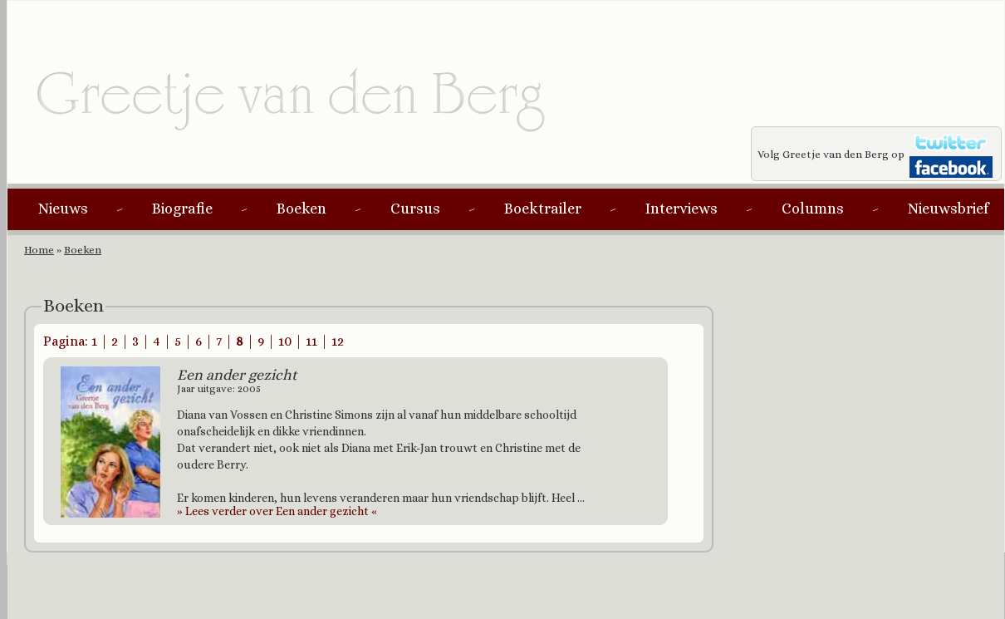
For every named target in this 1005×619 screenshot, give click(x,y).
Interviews (681, 208)
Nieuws (63, 208)
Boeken (301, 208)
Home (39, 249)
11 (311, 341)
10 (285, 341)
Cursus (415, 208)
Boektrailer (542, 208)
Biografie (182, 208)
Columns (813, 208)
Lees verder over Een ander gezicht (277, 511)
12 (337, 341)
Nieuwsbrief (948, 208)
